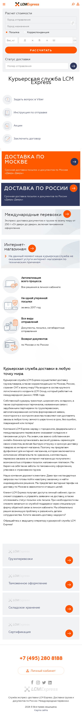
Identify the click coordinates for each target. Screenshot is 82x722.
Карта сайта (41, 710)
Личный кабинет (78, 4)
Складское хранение (24, 607)
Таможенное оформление (28, 583)
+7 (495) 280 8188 (41, 658)
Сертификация (20, 632)
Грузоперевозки (21, 559)
